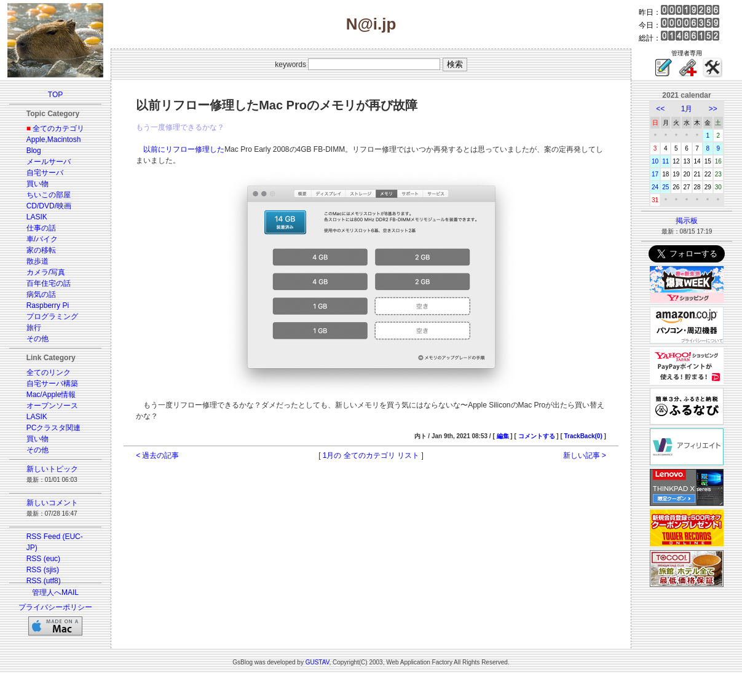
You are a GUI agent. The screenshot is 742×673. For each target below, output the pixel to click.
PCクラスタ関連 (53, 427)
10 (655, 161)
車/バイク (42, 239)
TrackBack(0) (583, 436)
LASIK (36, 217)
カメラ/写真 (45, 272)
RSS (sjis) (42, 569)
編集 (503, 436)
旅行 (33, 327)
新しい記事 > (584, 455)
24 (655, 187)
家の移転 (41, 250)
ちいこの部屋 (48, 195)
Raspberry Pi (47, 305)
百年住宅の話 (48, 283)
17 (655, 174)
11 (665, 161)
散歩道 (37, 261)
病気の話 (41, 294)
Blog (33, 150)
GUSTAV (318, 662)
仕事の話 (41, 228)
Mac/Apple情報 (51, 394)
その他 (37, 338)
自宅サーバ (44, 172)
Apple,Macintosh (53, 139)
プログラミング (52, 316)
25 (665, 187)
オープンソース (52, 405)
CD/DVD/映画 (48, 206)
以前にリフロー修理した (183, 149)
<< (660, 108)
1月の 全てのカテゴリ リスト (371, 455)
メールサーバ (48, 161)
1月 (687, 108)
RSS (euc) (43, 558)
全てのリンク (48, 372)
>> (713, 108)
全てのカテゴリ (58, 128)
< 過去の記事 (157, 455)
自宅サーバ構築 (52, 383)
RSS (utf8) (43, 581)
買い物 (37, 183)
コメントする (536, 436)
